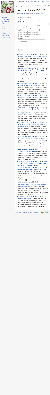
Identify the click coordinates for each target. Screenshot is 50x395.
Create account (41, 1)
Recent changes (6, 19)
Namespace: (21, 26)
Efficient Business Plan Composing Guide (30, 97)
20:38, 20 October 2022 (25, 167)
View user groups (6, 33)
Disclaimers (35, 212)
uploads (38, 13)
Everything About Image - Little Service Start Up (31, 139)
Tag (19, 30)
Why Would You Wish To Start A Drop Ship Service (32, 56)
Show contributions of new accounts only (31, 20)
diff (33, 161)
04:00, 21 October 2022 (25, 69)
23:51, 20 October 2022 (25, 108)
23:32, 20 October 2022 (25, 122)
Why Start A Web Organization (27, 151)
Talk (28, 1)
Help (47, 10)
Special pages (5, 35)
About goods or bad (27, 212)
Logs (3, 31)
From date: (21, 38)
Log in (47, 1)
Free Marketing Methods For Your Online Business (32, 169)
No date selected (23, 41)
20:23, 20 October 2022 (25, 182)
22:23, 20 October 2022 (25, 149)
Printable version (6, 37)
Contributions (33, 1)
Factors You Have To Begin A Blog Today (30, 85)
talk (29, 13)
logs (42, 13)
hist (36, 54)
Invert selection (43, 26)
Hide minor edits (24, 36)
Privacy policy (19, 212)
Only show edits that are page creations (31, 34)
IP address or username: (27, 22)
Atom (4, 28)
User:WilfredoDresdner (24, 198)
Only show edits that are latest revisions (31, 32)
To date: (20, 44)
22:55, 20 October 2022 (25, 136)
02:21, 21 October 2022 (25, 83)
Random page (5, 21)
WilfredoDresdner (23, 13)
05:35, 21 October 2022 (25, 54)
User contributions (6, 30)
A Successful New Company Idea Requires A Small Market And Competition (32, 163)
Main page (4, 17)
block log (33, 13)
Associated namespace (26, 28)
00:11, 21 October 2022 (25, 95)
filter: (20, 30)
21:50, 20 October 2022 (25, 161)
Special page (19, 6)
